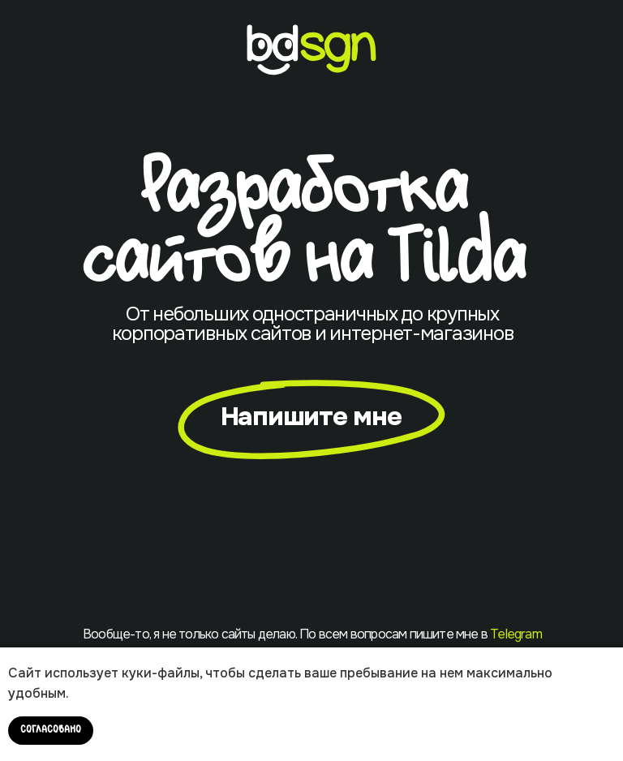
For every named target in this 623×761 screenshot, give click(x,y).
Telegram (516, 634)
